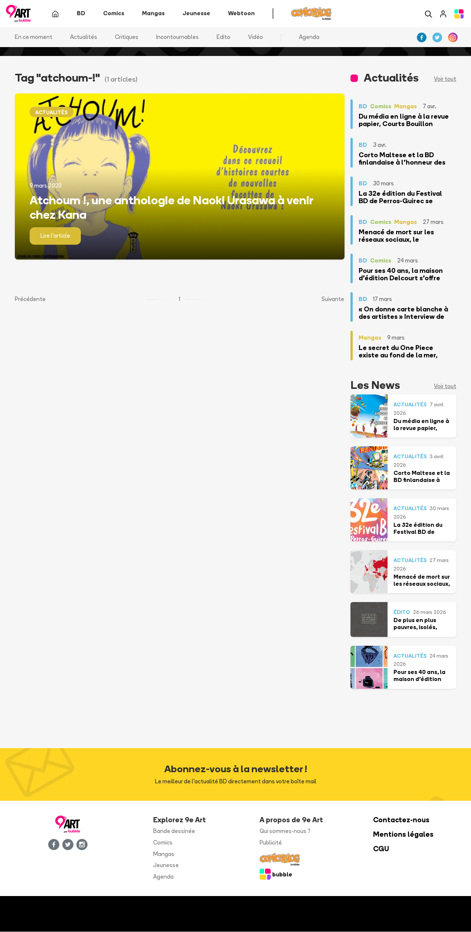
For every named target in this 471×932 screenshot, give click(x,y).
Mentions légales (403, 834)
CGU (381, 849)
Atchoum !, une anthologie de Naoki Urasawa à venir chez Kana (171, 207)
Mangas (163, 853)
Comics (162, 842)
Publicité (271, 842)
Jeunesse (166, 865)
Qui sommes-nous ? (285, 831)
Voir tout (445, 79)
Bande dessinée (174, 831)
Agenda (309, 36)
